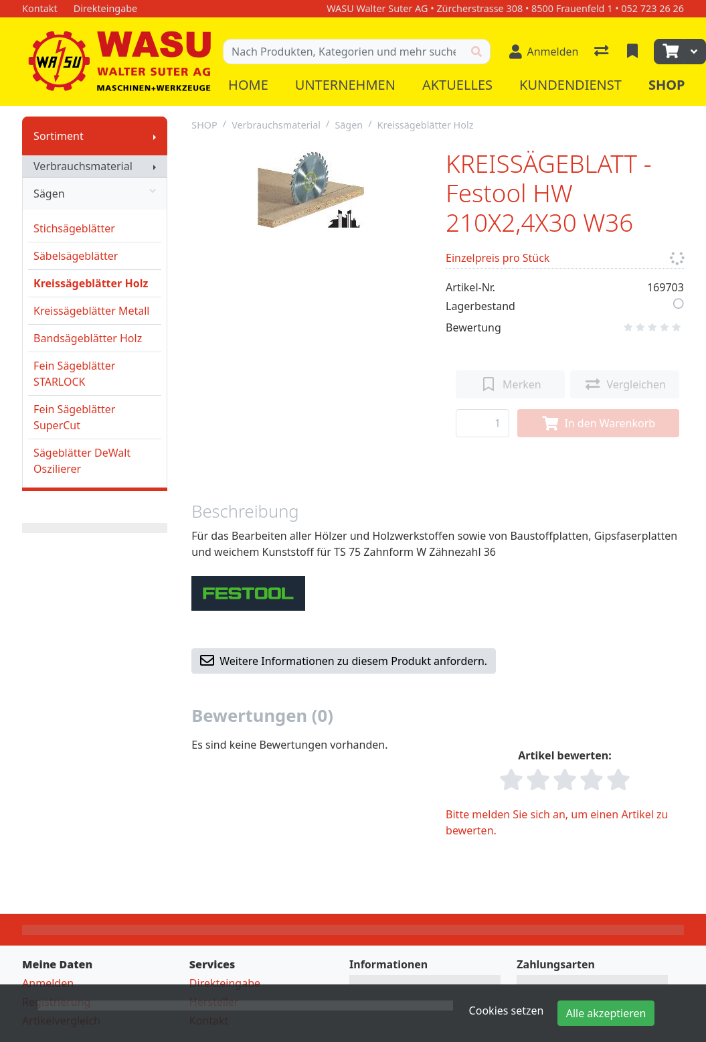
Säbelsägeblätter (75, 255)
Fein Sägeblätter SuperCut (74, 417)
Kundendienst (570, 85)
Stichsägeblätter (74, 228)
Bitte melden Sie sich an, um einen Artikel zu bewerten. (557, 822)
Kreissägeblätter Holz (90, 283)
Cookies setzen (506, 1010)
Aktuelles (457, 85)
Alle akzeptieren (606, 1013)
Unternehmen (345, 85)
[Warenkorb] (669, 51)
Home (248, 85)
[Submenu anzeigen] (155, 136)
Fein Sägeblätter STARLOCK (74, 373)
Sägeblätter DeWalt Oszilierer (81, 460)
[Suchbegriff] (343, 51)
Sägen (94, 193)
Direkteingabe (224, 983)
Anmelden (48, 983)
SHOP (204, 125)
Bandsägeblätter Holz (87, 338)
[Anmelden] (544, 51)
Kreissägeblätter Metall (91, 310)
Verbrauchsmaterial (83, 166)
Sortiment (58, 136)
